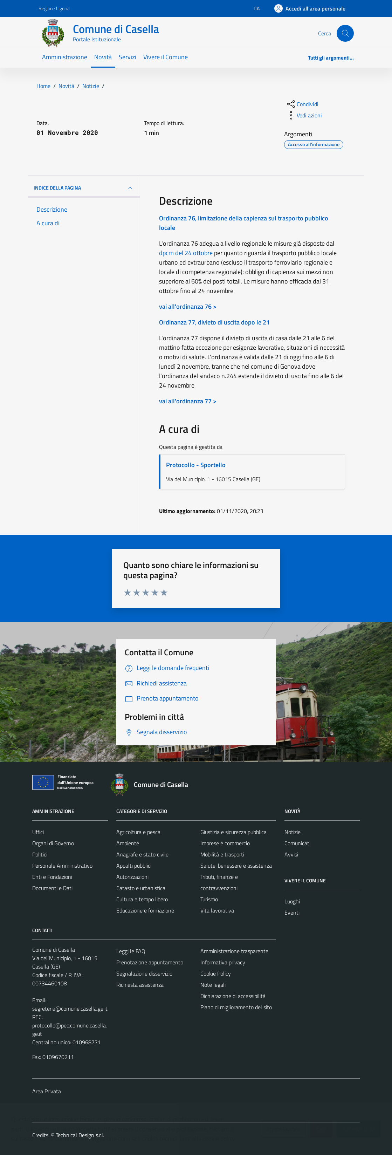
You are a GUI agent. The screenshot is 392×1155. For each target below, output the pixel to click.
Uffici (38, 832)
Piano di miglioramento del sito (236, 1007)
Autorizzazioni (132, 877)
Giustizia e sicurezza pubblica (233, 832)
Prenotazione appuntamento (149, 962)
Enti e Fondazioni (52, 877)
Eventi (292, 912)
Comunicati (297, 843)
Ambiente (127, 843)
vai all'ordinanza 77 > (187, 401)
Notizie (292, 832)
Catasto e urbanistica (140, 888)
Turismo (209, 899)
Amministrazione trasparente (234, 951)
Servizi (127, 57)
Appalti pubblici (133, 865)
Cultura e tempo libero (142, 899)
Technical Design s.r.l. (80, 1135)
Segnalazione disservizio (144, 973)
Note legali (213, 984)
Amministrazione (64, 57)
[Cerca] (345, 33)
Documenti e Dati (52, 888)
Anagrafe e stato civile (142, 854)
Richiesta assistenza (140, 984)
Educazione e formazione (145, 910)
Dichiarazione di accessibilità (233, 996)
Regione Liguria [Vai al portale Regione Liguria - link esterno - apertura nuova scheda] (54, 8)
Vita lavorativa (217, 910)
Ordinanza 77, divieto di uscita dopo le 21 (214, 322)
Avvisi (291, 854)
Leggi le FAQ (130, 951)
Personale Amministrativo (62, 865)
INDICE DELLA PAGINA (84, 188)
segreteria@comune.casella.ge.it (70, 1008)
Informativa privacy (222, 962)
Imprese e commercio (225, 843)
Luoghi (292, 901)
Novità (103, 57)
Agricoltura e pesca (138, 832)
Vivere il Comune (165, 57)
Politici (39, 854)
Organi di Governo (53, 843)
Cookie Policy (215, 973)
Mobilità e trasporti (222, 854)
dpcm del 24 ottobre (186, 253)
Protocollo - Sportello (196, 465)
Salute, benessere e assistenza (236, 865)
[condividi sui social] (302, 104)
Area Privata (46, 1091)
